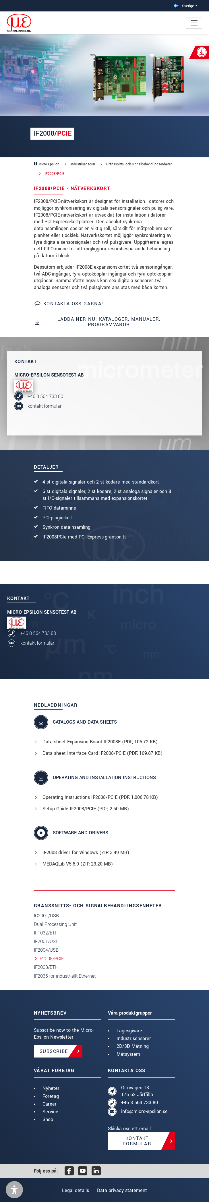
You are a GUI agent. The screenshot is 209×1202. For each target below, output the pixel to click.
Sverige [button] (184, 6)
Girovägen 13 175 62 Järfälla (137, 1091)
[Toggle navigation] (194, 23)
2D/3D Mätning (133, 1046)
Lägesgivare (129, 1031)
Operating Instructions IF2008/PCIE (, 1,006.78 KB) (100, 797)
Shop (47, 1119)
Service (50, 1112)
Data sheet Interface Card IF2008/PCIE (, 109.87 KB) (102, 753)
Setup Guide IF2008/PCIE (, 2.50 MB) (85, 808)
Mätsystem (128, 1054)
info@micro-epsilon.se (144, 1111)
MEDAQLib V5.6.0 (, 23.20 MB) (77, 864)
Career (49, 1104)
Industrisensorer (134, 1038)
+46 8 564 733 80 (45, 396)
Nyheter (50, 1088)
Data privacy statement (123, 1190)
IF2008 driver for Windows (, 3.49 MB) (85, 852)
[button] (14, 1189)
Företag (50, 1096)
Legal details (74, 1190)
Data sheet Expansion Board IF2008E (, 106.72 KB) (100, 741)
